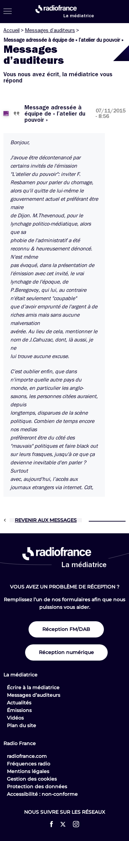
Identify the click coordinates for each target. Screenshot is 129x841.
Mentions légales (28, 771)
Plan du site (21, 725)
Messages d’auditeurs (50, 30)
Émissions (19, 710)
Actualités (19, 703)
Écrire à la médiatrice (33, 687)
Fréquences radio (28, 764)
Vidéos (15, 718)
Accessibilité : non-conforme (42, 794)
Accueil (11, 30)
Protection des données (37, 786)
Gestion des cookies (32, 779)
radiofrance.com (27, 756)
